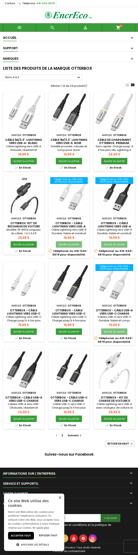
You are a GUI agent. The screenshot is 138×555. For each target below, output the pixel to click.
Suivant (75, 435)
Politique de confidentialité (69, 551)
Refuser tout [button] (48, 535)
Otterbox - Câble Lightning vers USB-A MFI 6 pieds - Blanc (69, 226)
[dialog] (34, 522)
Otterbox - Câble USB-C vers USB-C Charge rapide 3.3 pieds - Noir (69, 401)
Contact (10, 3)
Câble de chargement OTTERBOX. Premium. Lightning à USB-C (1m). (114, 143)
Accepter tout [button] (21, 535)
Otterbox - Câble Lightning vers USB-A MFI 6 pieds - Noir (114, 226)
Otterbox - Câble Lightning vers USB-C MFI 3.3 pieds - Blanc (23, 313)
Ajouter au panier (23, 161)
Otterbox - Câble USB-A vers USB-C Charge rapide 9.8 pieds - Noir (23, 401)
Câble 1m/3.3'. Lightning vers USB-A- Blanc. (23, 141)
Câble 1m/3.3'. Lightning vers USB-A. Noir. (69, 141)
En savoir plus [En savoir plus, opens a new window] (41, 527)
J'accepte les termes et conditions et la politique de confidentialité (74, 526)
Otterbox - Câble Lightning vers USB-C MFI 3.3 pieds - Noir (69, 313)
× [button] (59, 497)
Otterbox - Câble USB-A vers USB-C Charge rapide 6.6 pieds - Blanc (114, 313)
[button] (34, 544)
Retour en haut (120, 444)
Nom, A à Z (43, 77)
